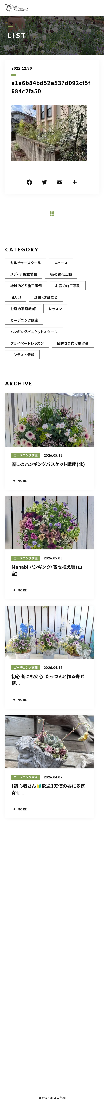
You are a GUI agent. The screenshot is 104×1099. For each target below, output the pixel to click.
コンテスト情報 (22, 361)
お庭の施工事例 (67, 292)
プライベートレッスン (27, 349)
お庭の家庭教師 (23, 315)
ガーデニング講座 (24, 326)
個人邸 (15, 303)
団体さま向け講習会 (73, 349)
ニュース (61, 269)
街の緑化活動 (61, 280)
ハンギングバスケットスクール (34, 338)
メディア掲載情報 (23, 280)
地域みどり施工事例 (26, 292)
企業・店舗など (46, 303)
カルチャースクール (25, 269)
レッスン (55, 315)
